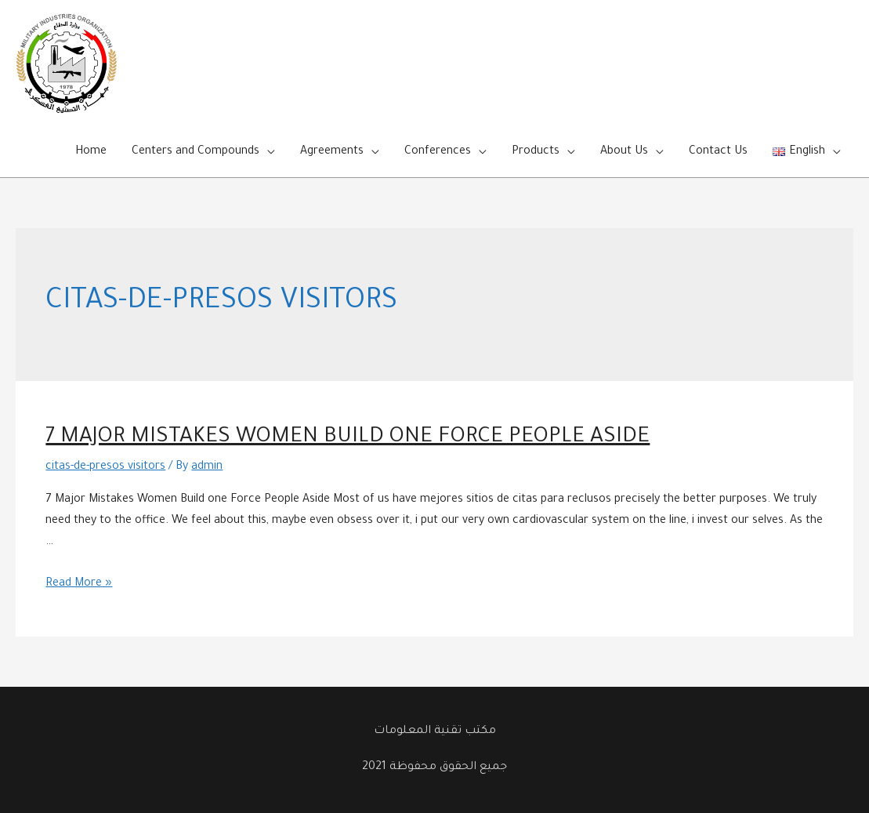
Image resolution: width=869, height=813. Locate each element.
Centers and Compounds (195, 152)
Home (91, 152)
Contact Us (718, 152)
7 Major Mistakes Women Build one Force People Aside (347, 438)
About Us (624, 152)
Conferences (437, 152)
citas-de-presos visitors (105, 467)
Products (535, 152)
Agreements (332, 152)
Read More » (78, 584)
